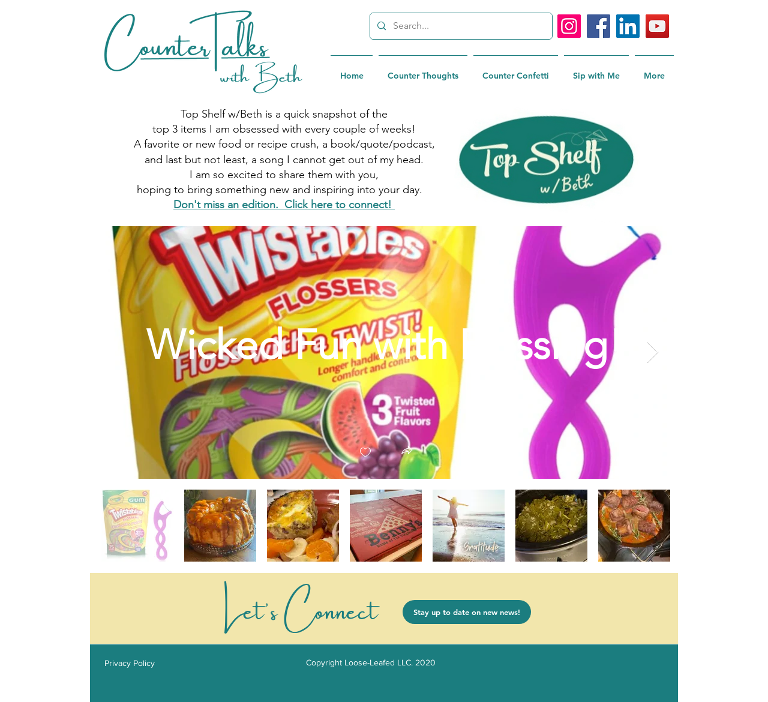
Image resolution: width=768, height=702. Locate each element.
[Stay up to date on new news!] (467, 612)
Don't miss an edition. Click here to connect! (284, 204)
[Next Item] (652, 352)
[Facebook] (598, 26)
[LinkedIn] (628, 26)
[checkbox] (365, 453)
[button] (407, 452)
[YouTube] (657, 26)
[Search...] (460, 26)
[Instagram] (569, 26)
